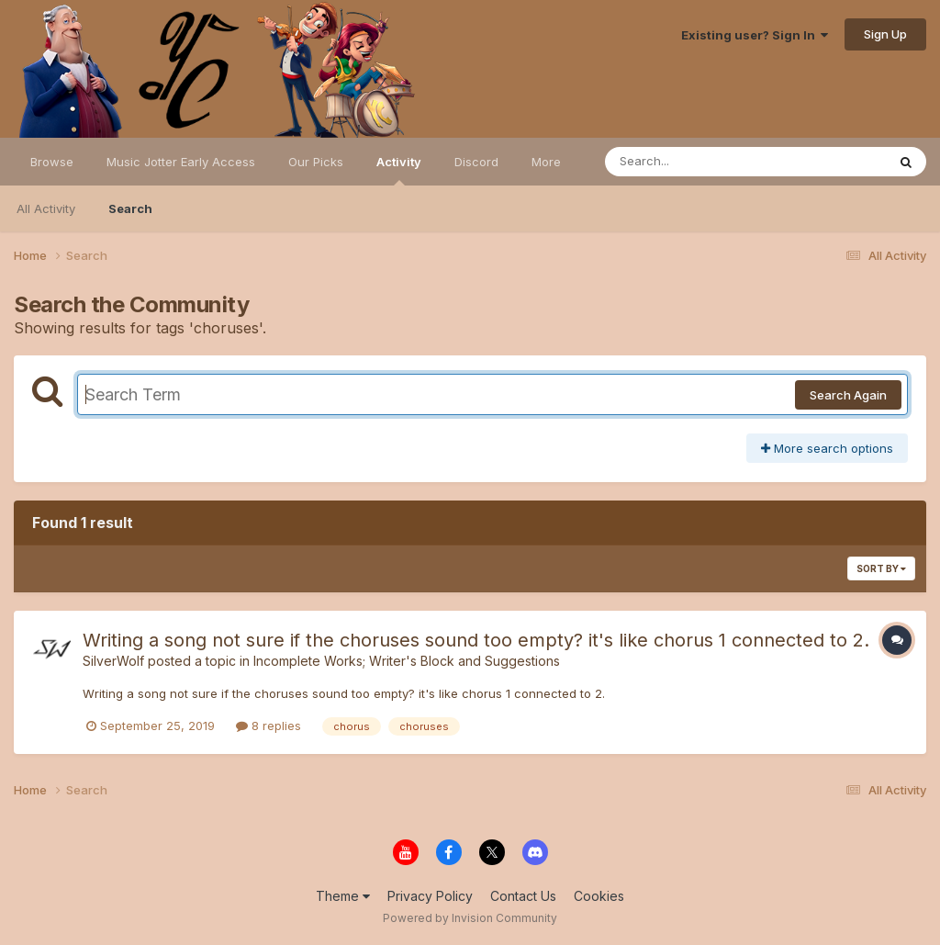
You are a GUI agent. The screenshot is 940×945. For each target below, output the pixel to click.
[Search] (695, 161)
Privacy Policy (430, 896)
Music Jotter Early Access (180, 161)
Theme (343, 896)
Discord (476, 161)
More (546, 161)
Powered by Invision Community (470, 918)
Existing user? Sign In (754, 35)
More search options (827, 448)
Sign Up (885, 34)
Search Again (848, 395)
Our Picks (315, 161)
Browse (51, 161)
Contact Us (523, 896)
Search (130, 208)
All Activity (46, 208)
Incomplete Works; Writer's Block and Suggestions (406, 661)
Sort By (881, 568)
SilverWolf (113, 661)
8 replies (268, 725)
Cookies (599, 896)
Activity (398, 170)
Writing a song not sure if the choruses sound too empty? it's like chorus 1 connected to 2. (476, 640)
